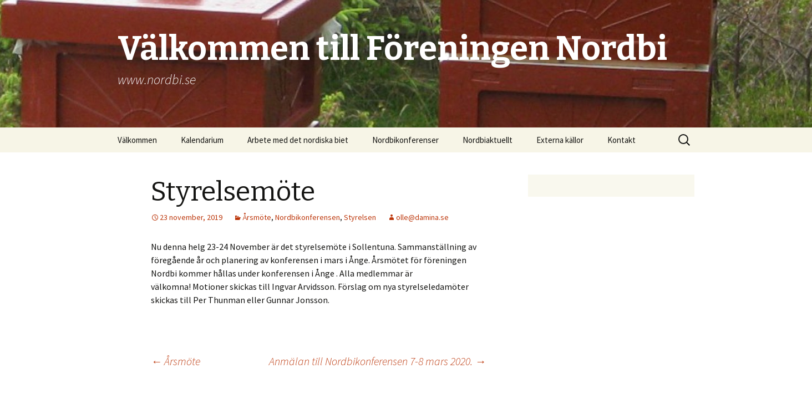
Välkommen (137, 140)
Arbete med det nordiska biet (297, 140)
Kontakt (621, 140)
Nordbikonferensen (307, 217)
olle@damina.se (422, 217)
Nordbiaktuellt (487, 140)
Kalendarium (202, 140)
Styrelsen (360, 217)
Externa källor (559, 140)
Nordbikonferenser (405, 140)
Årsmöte (256, 217)
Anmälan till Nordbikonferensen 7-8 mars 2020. (377, 361)
